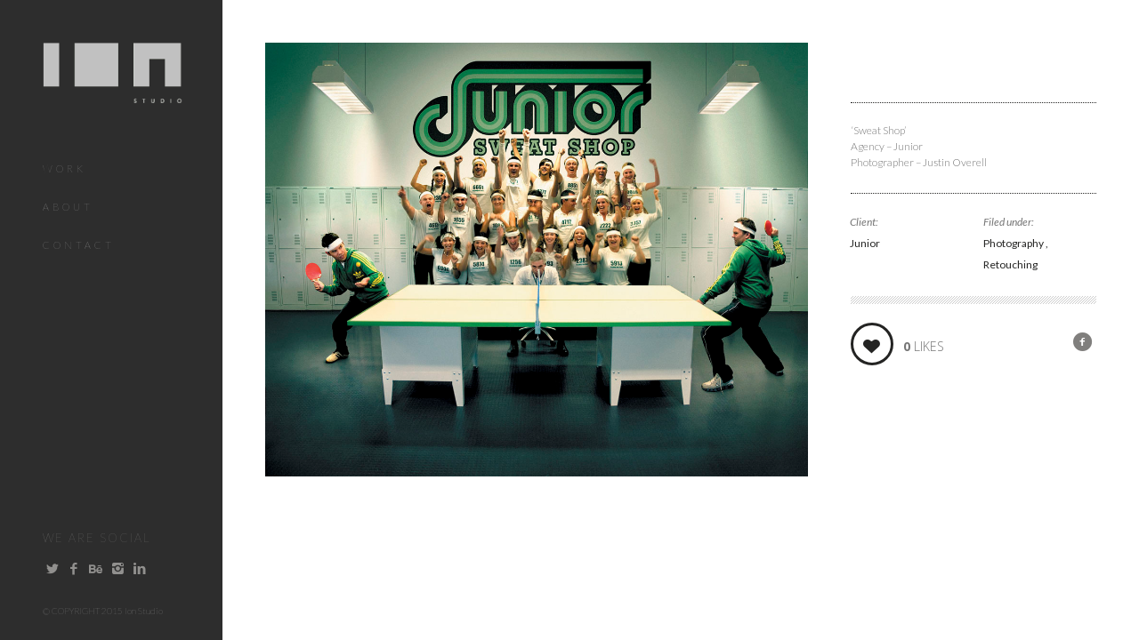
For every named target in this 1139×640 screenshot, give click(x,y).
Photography (1014, 243)
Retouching (1010, 264)
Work (64, 168)
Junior (865, 243)
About (68, 206)
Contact (79, 245)
